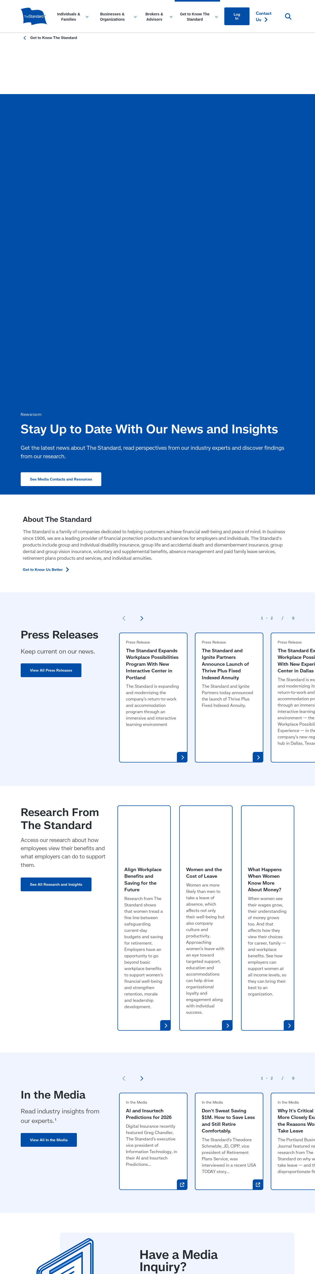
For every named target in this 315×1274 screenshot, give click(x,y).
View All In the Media (49, 858)
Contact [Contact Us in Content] (264, 16)
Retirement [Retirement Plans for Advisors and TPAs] (146, 1133)
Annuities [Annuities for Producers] (144, 1165)
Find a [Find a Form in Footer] (266, 1140)
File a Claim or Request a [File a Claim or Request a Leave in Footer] (270, 1126)
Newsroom (203, 1140)
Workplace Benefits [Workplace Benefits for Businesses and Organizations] (97, 1129)
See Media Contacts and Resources (61, 204)
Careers (200, 1161)
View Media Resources (169, 1034)
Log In (237, 16)
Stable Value (147, 1144)
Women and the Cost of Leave (204, 591)
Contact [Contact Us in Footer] (265, 1112)
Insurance (144, 1123)
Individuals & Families (42, 1112)
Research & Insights (212, 1150)
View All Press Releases (51, 435)
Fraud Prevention (127, 1206)
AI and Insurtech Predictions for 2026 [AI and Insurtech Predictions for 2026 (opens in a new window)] (149, 832)
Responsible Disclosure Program (77, 1206)
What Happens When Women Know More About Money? (265, 597)
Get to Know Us (49, 334)
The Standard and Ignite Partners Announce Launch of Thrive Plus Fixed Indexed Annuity (225, 429)
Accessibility (31, 1206)
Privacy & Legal (163, 1206)
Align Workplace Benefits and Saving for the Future (142, 597)
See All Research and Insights (56, 650)
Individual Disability (154, 1155)
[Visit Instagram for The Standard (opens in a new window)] (272, 1171)
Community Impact (211, 1129)
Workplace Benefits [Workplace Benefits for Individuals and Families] (40, 1140)
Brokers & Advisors (154, 1112)
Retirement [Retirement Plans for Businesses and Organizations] (89, 1140)
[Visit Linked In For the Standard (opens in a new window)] (256, 1171)
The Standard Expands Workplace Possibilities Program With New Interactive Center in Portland (152, 429)
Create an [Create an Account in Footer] (262, 1154)
